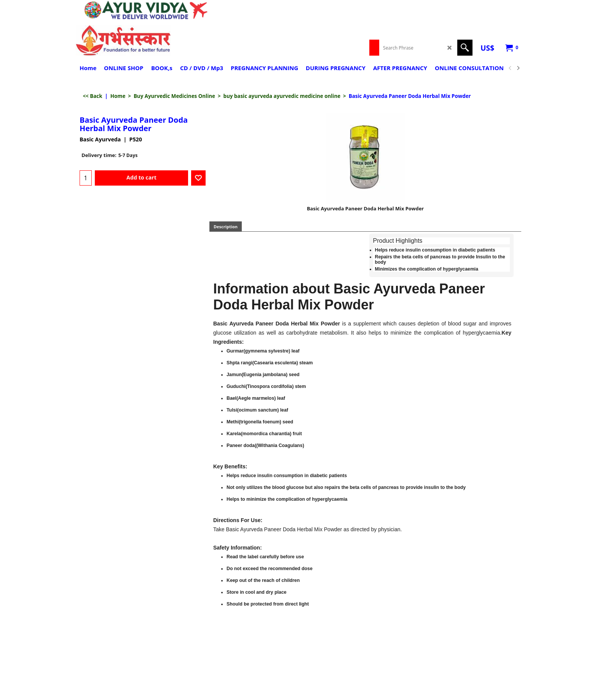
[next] (517, 68)
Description (226, 226)
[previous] (510, 68)
